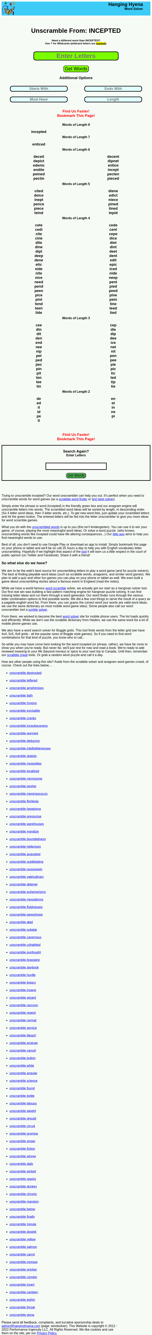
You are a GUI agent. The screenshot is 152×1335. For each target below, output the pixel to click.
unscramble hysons (23, 703)
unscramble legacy (23, 982)
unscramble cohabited (25, 944)
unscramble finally (22, 1216)
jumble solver (37, 609)
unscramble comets (23, 1277)
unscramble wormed (24, 733)
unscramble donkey (23, 1186)
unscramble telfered (23, 680)
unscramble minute (23, 1224)
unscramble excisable (25, 710)
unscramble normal (23, 1020)
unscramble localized (24, 771)
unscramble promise (24, 1133)
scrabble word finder (73, 499)
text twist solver (102, 499)
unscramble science (23, 1080)
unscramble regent (23, 1012)
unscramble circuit (22, 1126)
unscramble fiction (22, 1148)
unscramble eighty (22, 1299)
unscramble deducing (25, 741)
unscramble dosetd (23, 1231)
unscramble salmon (23, 1247)
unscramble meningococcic (29, 793)
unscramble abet (21, 922)
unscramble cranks (23, 718)
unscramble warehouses (27, 824)
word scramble (55, 588)
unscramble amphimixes (27, 688)
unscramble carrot (22, 1254)
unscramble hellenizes (25, 846)
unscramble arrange (24, 1043)
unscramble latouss (23, 1103)
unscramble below (22, 1209)
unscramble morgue (23, 1262)
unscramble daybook (24, 967)
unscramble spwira (23, 1179)
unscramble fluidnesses (26, 907)
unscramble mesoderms (26, 899)
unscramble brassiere (25, 960)
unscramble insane (23, 990)
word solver (71, 616)
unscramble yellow (23, 1239)
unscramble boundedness (28, 839)
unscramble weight (23, 1111)
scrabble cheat (17, 655)
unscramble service (23, 1028)
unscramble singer (22, 1141)
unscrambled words (46, 527)
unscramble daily (21, 1163)
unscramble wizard (23, 997)
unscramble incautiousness (29, 725)
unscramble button (23, 1058)
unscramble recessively (26, 869)
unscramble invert (22, 1284)
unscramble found (22, 1088)
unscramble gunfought (25, 952)
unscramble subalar (23, 929)
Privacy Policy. (47, 1333)
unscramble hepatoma (25, 809)
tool (84, 551)
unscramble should (23, 1118)
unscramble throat (22, 1307)
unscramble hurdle (23, 975)
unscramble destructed (26, 673)
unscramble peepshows (26, 914)
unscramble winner (23, 1156)
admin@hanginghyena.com (21, 1326)
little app (118, 534)
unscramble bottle (22, 1095)
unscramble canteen (24, 1292)
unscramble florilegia (24, 801)
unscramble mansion (24, 1201)
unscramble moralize (24, 831)
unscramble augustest (25, 854)
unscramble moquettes (26, 763)
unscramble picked (23, 1171)
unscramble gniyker (23, 1269)
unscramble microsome (26, 778)
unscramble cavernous (25, 937)
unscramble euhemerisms (28, 892)
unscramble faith (21, 695)
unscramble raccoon (24, 1005)
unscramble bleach (23, 1035)
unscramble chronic (23, 1194)
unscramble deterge (23, 884)
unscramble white (22, 1065)
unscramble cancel (23, 1050)
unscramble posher (23, 786)
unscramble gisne (22, 1315)
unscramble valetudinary (27, 876)
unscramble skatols (23, 756)
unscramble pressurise (25, 816)
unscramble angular (23, 1073)
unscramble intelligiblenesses (30, 748)
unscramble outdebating (26, 861)
